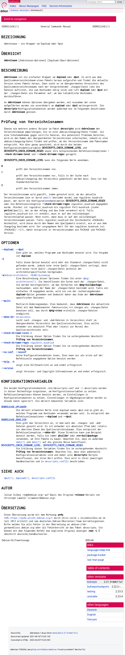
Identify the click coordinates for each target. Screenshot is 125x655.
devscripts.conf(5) (57, 461)
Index (13, 6)
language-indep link (98, 550)
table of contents (99, 568)
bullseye (14, 10)
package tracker (96, 555)
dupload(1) (22, 478)
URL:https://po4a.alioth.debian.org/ (28, 518)
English (91, 614)
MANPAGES (14, 1)
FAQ (44, 6)
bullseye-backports (98, 586)
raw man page (95, 559)
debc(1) (20, 442)
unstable (92, 596)
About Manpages (29, 6)
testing (91, 591)
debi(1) (36, 442)
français (92, 619)
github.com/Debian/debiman (44, 649)
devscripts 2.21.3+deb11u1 (64, 633)
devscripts (24, 10)
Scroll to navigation (15, 19)
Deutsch (92, 609)
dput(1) (8, 478)
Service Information (60, 6)
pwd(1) (47, 197)
